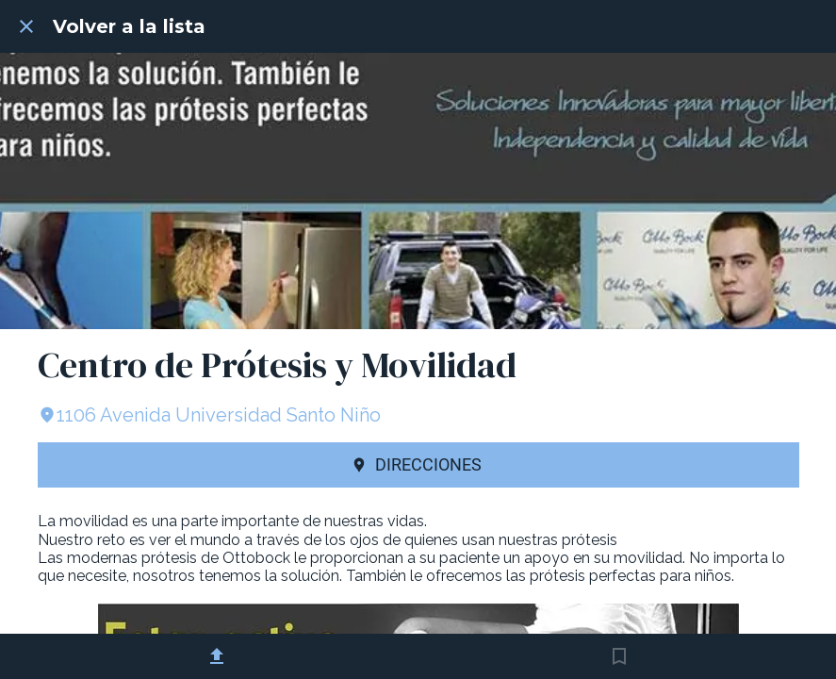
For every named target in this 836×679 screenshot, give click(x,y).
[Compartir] (216, 656)
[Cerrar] (26, 26)
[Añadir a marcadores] (619, 656)
